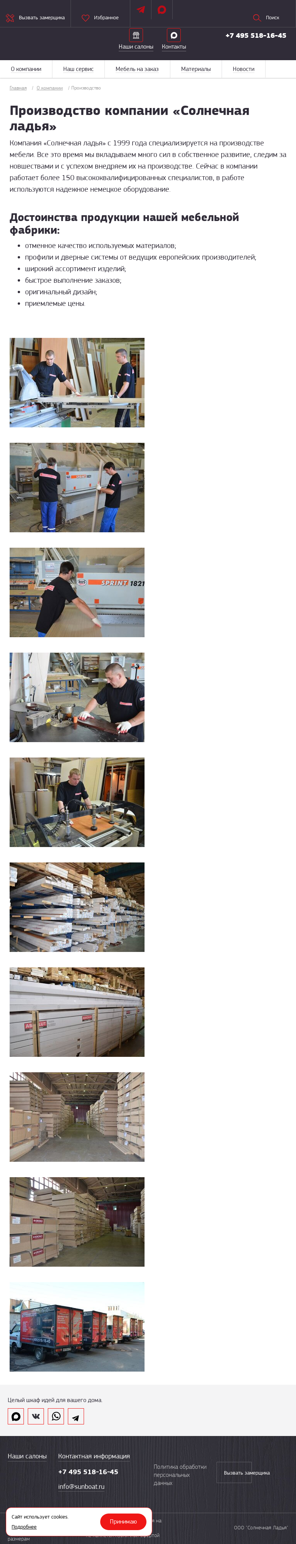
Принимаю (123, 1521)
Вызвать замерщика (238, 1473)
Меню (280, 69)
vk (36, 1416)
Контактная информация (94, 1456)
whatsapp (56, 1416)
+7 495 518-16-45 (255, 35)
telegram (76, 1416)
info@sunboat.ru (81, 1486)
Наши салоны (27, 1456)
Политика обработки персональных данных (180, 1475)
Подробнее (24, 1527)
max (16, 1416)
